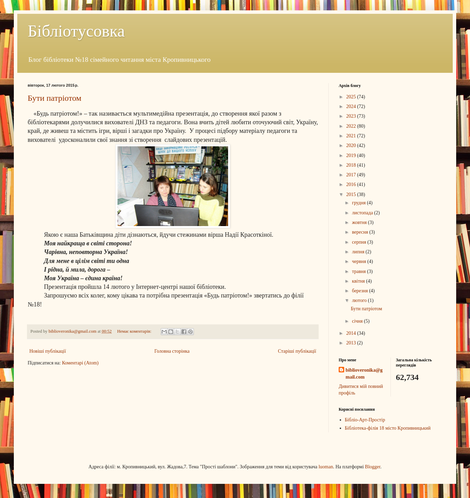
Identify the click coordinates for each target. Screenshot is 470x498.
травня (359, 271)
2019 (351, 155)
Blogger (372, 466)
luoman (326, 466)
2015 (351, 194)
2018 (351, 165)
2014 (351, 333)
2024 (351, 106)
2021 (351, 135)
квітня (359, 281)
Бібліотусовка (76, 31)
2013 (351, 342)
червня (359, 261)
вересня (360, 232)
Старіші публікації (297, 351)
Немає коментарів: (134, 331)
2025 (351, 96)
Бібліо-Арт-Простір (365, 419)
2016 (351, 184)
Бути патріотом (54, 98)
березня (360, 290)
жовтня (360, 222)
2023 (351, 116)
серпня (359, 242)
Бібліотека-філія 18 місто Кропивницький (388, 428)
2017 (351, 174)
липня (358, 251)
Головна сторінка (172, 351)
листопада (363, 212)
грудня (359, 202)
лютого (360, 300)
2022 (351, 126)
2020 (351, 145)
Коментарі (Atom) (80, 362)
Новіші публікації (47, 351)
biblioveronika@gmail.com (364, 374)
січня (358, 321)
